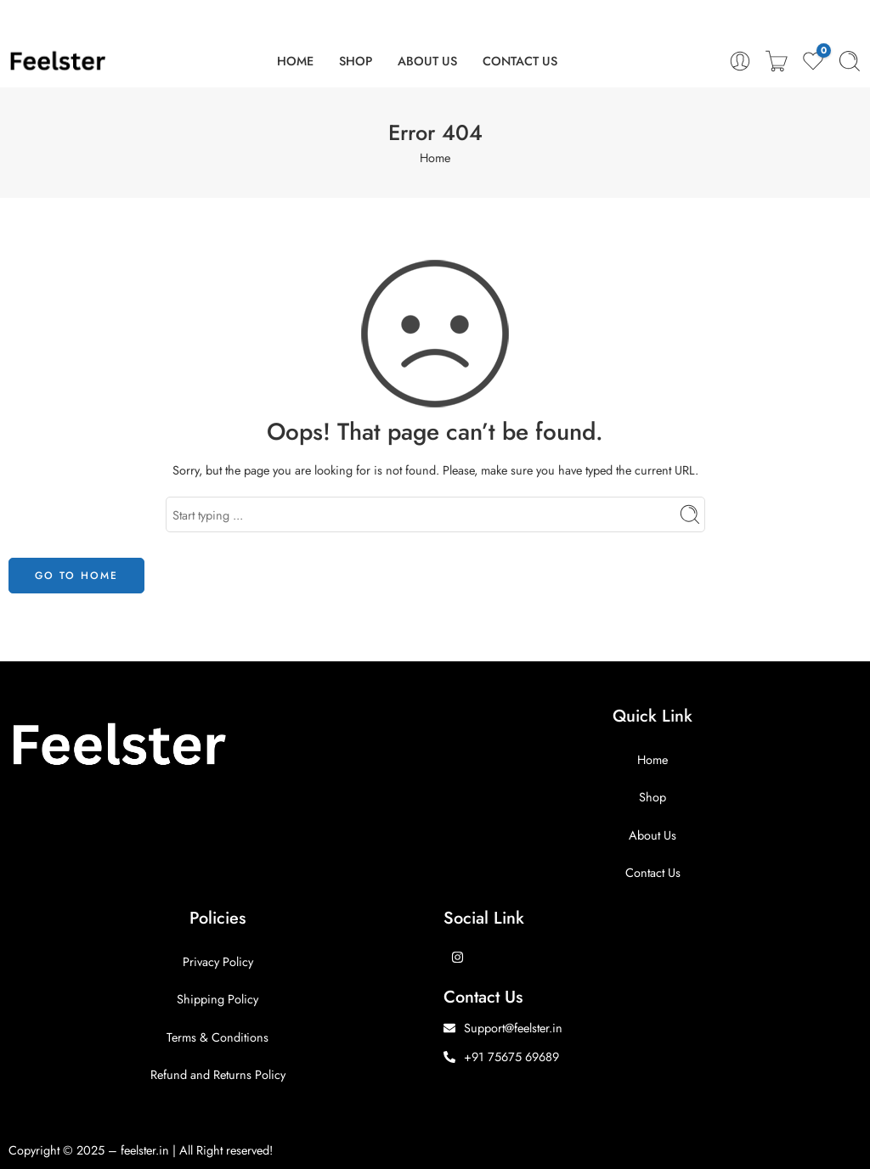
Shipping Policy (217, 999)
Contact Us (653, 872)
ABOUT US (427, 61)
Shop (652, 797)
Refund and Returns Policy (217, 1074)
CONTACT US (520, 61)
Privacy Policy (218, 961)
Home (435, 157)
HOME (295, 61)
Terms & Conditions (217, 1037)
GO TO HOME (76, 575)
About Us (652, 835)
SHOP (355, 61)
